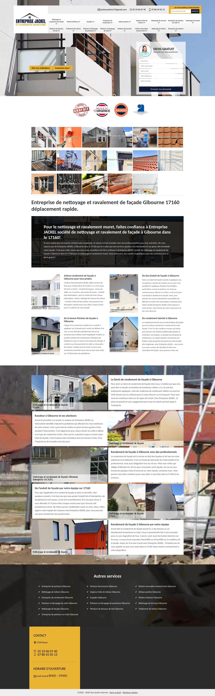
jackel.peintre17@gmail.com (112, 9)
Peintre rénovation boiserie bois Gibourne (157, 586)
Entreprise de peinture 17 (175, 30)
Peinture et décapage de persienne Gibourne (110, 603)
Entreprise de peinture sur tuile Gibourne (60, 614)
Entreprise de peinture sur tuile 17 (175, 22)
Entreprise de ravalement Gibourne (57, 597)
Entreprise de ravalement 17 (107, 22)
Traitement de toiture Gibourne (152, 608)
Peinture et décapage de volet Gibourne (59, 603)
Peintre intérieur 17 (73, 22)
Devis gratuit (115, 692)
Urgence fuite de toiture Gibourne (105, 592)
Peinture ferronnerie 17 (125, 30)
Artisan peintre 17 (124, 22)
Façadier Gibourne (98, 597)
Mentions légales (130, 692)
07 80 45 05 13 (156, 9)
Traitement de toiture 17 (73, 30)
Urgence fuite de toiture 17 (141, 22)
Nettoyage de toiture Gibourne (55, 592)
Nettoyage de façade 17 (193, 22)
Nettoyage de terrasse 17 (158, 22)
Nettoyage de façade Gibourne (55, 608)
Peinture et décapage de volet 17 (107, 30)
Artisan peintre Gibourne (150, 592)
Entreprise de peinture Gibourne (56, 586)
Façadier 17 (90, 22)
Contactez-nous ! (62, 68)
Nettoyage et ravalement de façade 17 (56, 22)
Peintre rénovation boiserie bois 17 (141, 30)
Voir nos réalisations (41, 68)
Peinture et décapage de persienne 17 (90, 30)
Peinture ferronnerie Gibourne (103, 586)
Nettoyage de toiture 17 (159, 30)
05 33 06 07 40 (137, 9)
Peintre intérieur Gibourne (150, 597)
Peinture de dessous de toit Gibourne (106, 608)
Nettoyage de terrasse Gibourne (153, 603)
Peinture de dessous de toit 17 (56, 30)
